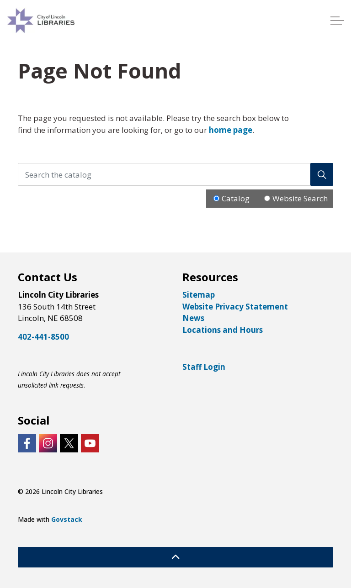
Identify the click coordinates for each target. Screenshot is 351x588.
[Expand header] (337, 20)
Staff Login (203, 367)
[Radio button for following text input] (216, 198)
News (193, 318)
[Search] (321, 174)
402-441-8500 (43, 336)
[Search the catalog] (175, 174)
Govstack (66, 519)
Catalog (236, 198)
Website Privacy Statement (235, 306)
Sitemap (198, 294)
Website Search (300, 198)
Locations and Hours (222, 330)
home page (230, 130)
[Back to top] (175, 557)
